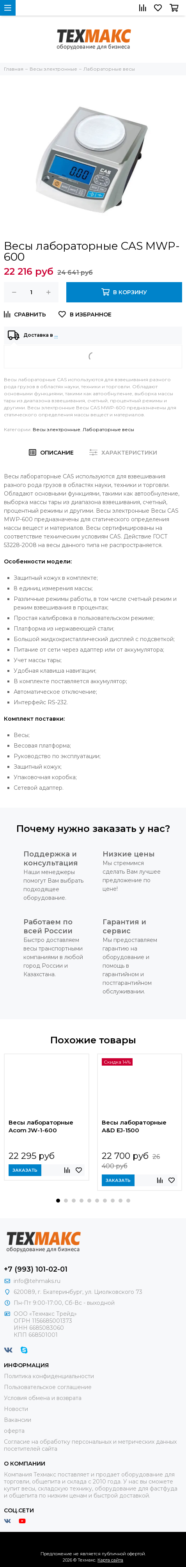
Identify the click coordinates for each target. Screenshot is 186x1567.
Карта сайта (110, 1560)
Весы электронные (56, 429)
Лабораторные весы (108, 429)
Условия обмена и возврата (42, 1398)
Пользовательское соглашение (48, 1387)
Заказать (24, 1170)
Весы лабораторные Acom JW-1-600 (41, 1126)
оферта (14, 1430)
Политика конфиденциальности (49, 1376)
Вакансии (17, 1419)
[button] (58, 1201)
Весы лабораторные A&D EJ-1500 (134, 1126)
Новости (16, 1408)
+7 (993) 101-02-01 (35, 1269)
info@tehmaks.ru (37, 1281)
